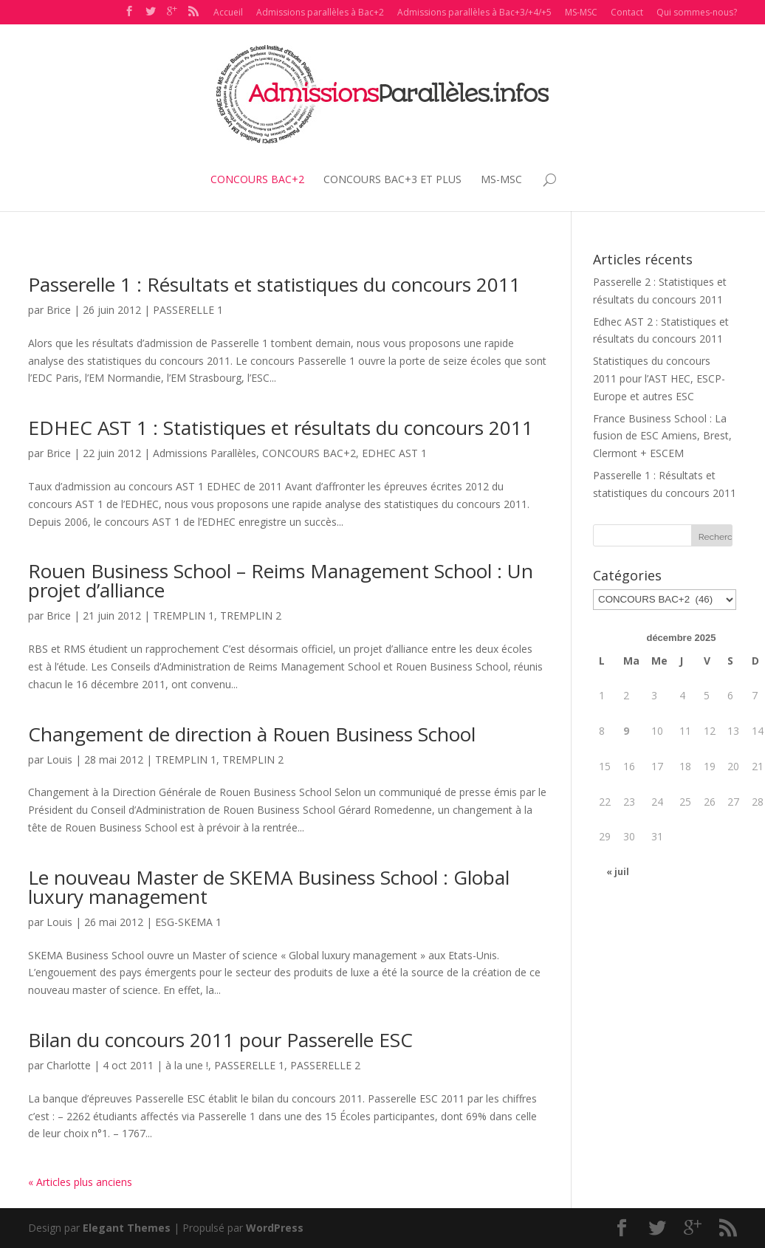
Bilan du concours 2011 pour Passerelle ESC (220, 1039)
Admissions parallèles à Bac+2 (320, 12)
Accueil (228, 12)
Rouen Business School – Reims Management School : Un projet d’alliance (280, 580)
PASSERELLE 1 (188, 310)
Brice (59, 310)
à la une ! (186, 1065)
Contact (627, 12)
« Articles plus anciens (80, 1182)
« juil (617, 871)
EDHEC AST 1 (394, 453)
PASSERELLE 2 (325, 1065)
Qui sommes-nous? (696, 12)
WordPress (274, 1228)
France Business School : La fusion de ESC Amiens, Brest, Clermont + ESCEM (662, 436)
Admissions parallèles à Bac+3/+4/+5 (474, 12)
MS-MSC (581, 12)
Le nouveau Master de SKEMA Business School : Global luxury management (269, 887)
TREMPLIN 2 (250, 615)
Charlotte (69, 1065)
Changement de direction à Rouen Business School (252, 734)
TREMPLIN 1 (183, 615)
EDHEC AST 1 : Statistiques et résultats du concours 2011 (280, 427)
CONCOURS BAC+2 (257, 179)
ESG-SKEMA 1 (188, 922)
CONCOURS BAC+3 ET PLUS (392, 179)
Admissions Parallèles (204, 453)
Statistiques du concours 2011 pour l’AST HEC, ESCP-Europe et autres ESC (659, 378)
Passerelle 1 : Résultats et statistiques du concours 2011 (274, 284)
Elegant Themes (127, 1228)
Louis (59, 759)
